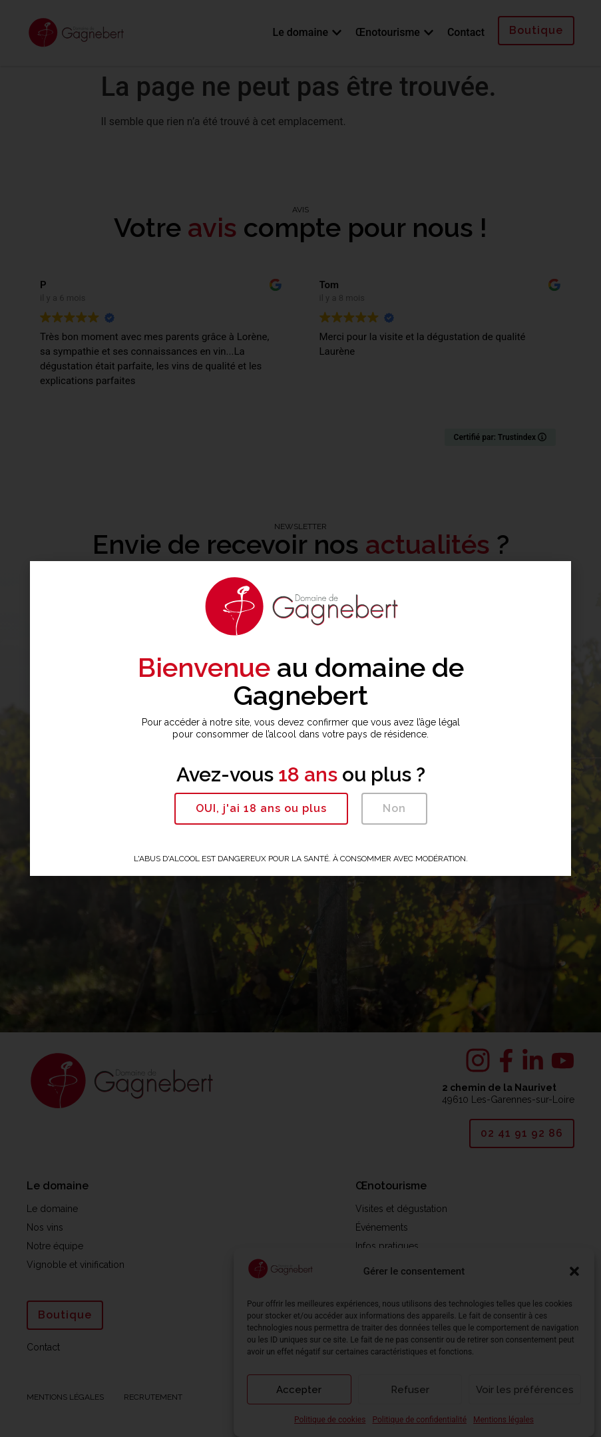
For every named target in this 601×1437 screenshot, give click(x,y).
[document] (300, 718)
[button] (261, 809)
